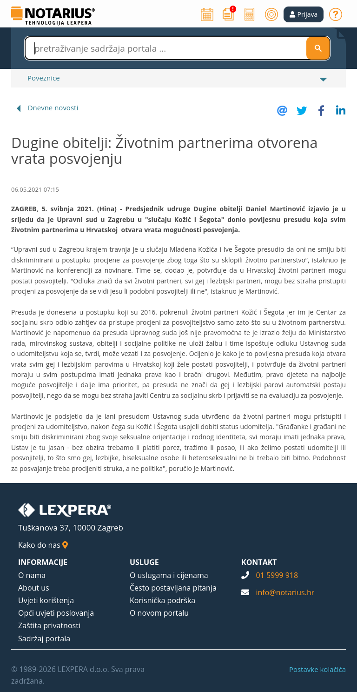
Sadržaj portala (44, 638)
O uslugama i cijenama (169, 575)
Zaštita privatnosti (49, 625)
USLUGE (144, 562)
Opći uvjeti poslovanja (56, 613)
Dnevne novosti (53, 107)
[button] (304, 14)
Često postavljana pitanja (173, 588)
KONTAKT (259, 562)
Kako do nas (43, 545)
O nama (32, 575)
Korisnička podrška (162, 600)
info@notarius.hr (285, 592)
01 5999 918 (277, 575)
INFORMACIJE (42, 562)
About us (33, 588)
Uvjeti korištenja (46, 600)
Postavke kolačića (317, 669)
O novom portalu (159, 613)
